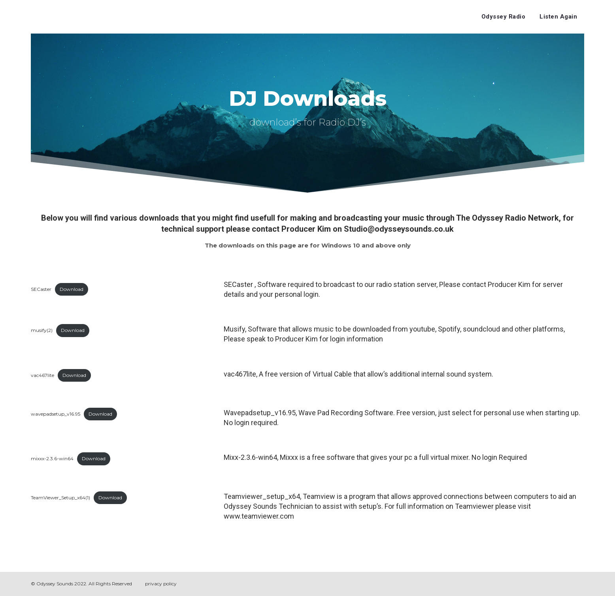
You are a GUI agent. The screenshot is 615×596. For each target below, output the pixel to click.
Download (71, 289)
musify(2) (42, 330)
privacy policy (161, 584)
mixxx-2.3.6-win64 (52, 458)
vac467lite (42, 375)
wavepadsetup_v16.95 (55, 414)
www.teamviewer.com (259, 516)
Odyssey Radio (503, 16)
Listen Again (558, 16)
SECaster (41, 289)
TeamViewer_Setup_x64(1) (60, 497)
